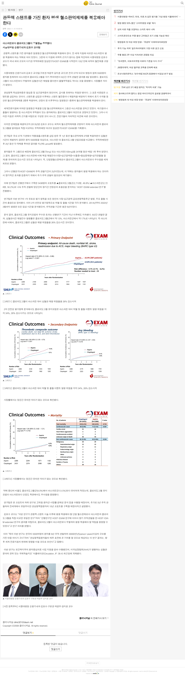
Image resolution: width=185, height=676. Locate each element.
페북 (5, 34)
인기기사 (118, 10)
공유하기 (107, 10)
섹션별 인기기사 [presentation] (140, 81)
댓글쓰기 (82, 632)
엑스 (10, 34)
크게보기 (103, 34)
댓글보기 (28, 632)
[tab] (122, 81)
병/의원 (11, 9)
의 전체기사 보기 (92, 618)
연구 (21, 9)
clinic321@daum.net (23, 622)
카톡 (15, 34)
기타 (20, 34)
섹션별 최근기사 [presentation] (122, 81)
